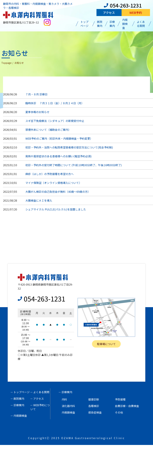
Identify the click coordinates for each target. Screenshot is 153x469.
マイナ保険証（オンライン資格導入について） (53, 183)
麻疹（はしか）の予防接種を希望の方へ (49, 174)
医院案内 (99, 24)
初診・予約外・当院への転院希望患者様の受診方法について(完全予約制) (69, 147)
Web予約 (135, 12)
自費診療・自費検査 (127, 406)
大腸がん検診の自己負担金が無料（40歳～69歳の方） (57, 192)
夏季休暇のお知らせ (37, 112)
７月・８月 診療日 (36, 94)
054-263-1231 (123, 5)
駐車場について (106, 344)
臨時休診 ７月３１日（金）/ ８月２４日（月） (54, 103)
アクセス (109, 12)
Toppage (6, 62)
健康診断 (93, 399)
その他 (119, 412)
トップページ (84, 24)
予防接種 (120, 399)
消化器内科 (68, 406)
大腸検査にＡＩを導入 (38, 200)
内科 (64, 399)
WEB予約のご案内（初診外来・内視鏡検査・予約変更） (59, 138)
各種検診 (93, 406)
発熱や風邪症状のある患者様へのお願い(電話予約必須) (58, 156)
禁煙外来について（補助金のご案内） (48, 130)
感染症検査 (95, 412)
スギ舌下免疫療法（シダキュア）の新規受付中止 (54, 121)
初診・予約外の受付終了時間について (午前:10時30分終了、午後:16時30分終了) (73, 165)
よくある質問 (141, 24)
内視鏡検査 (125, 24)
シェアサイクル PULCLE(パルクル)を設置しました (55, 209)
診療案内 (112, 24)
